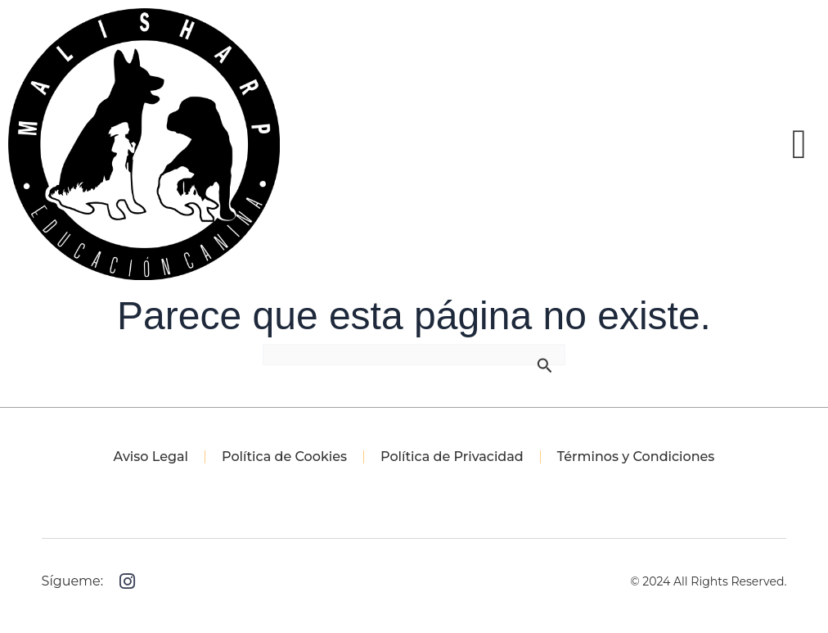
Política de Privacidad (452, 456)
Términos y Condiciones (636, 456)
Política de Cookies (284, 456)
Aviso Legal (151, 456)
